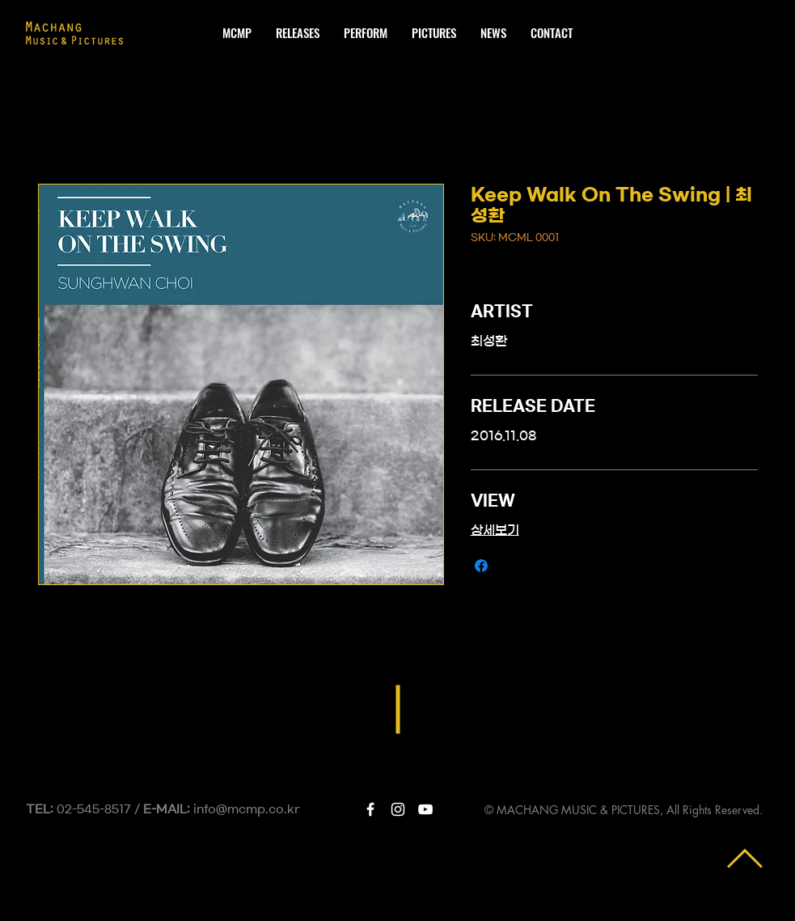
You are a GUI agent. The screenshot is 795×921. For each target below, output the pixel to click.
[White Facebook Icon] (370, 809)
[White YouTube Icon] (425, 809)
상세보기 (495, 530)
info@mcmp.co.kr (246, 809)
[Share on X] (512, 565)
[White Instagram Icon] (398, 809)
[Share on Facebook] (481, 565)
